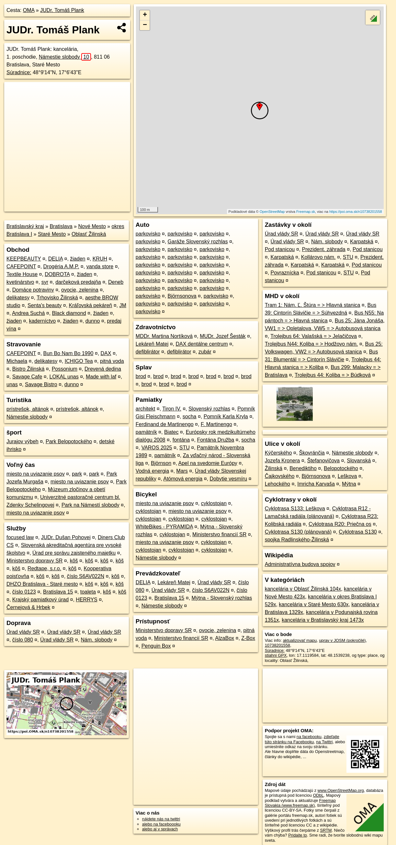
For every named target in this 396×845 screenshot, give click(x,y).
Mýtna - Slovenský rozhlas (221, 598)
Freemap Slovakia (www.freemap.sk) (300, 803)
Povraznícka (284, 272)
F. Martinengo (216, 424)
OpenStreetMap (272, 212)
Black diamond (69, 313)
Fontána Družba (215, 440)
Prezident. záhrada (323, 249)
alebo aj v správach (160, 829)
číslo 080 (22, 639)
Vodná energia (152, 471)
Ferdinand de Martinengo (165, 424)
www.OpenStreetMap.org (341, 790)
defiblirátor (148, 351)
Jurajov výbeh (22, 441)
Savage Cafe (27, 376)
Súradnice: (18, 72)
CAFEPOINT (21, 266)
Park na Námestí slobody (90, 505)
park (77, 474)
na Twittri (324, 741)
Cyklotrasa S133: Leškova (295, 508)
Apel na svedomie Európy (207, 463)
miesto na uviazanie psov (35, 474)
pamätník (146, 432)
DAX (106, 353)
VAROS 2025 (156, 447)
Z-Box (248, 638)
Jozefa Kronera (282, 460)
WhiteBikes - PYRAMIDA (164, 526)
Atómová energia (182, 478)
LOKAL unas (64, 376)
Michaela (16, 361)
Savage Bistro (41, 384)
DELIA (55, 258)
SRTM (326, 830)
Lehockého (277, 484)
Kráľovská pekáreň (90, 305)
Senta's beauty (45, 305)
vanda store (100, 266)
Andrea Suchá (28, 313)
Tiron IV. (171, 408)
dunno (92, 321)
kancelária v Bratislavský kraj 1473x (323, 620)
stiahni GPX (276, 655)
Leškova (347, 476)
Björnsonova (182, 296)
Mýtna (349, 484)
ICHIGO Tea (79, 361)
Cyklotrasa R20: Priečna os (340, 524)
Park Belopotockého (69, 441)
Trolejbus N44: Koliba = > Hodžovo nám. (311, 344)
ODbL (318, 795)
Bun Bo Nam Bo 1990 (68, 353)
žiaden (77, 258)
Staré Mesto (52, 234)
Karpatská (361, 241)
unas (12, 384)
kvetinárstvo (20, 282)
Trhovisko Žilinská (57, 297)
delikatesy (17, 297)
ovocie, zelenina (79, 290)
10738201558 (277, 645)
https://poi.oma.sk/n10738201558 (355, 212)
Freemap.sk (305, 212)
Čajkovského (280, 476)
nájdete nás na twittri (161, 818)
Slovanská (359, 460)
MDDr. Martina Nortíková (164, 336)
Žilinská (273, 468)
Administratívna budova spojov (300, 564)
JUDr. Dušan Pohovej (66, 537)
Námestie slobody (65, 57)
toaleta (88, 592)
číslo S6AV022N (85, 576)
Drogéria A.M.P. (61, 266)
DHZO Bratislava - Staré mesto (42, 584)
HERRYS (86, 599)
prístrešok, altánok (27, 409)
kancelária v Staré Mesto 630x (313, 604)
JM (122, 305)
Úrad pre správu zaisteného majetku (74, 553)
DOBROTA (57, 274)
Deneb (115, 282)
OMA (29, 10)
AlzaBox (224, 638)
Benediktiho (303, 468)
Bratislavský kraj (25, 226)
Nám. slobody (97, 639)
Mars (182, 471)
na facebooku (309, 736)
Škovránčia (312, 453)
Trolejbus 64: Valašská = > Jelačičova (313, 336)
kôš (74, 560)
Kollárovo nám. (318, 257)
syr (44, 282)
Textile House (22, 274)
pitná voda (112, 361)
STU (184, 447)
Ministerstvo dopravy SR (34, 560)
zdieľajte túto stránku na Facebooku (302, 739)
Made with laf (101, 376)
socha (190, 416)
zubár (204, 351)
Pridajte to (297, 835)
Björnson (161, 463)
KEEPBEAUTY (23, 258)
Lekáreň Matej (152, 344)
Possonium (64, 369)
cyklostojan (214, 503)
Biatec (171, 432)
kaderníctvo (42, 321)
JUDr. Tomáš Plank (62, 10)
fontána (181, 440)
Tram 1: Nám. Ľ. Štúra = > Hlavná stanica (312, 305)
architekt (145, 408)
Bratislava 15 (58, 592)
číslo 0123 (24, 592)
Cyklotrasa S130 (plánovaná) (298, 532)
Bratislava (61, 226)
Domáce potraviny (33, 290)
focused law (20, 537)
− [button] (145, 25)
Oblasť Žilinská (89, 234)
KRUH (100, 258)
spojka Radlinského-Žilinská (297, 539)
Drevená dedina (103, 369)
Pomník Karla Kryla (226, 416)
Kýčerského (278, 453)
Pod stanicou (280, 249)
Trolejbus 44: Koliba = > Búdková (333, 375)
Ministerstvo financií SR (219, 534)
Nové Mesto (92, 226)
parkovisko (148, 234)
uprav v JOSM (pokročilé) (342, 640)
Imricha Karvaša (316, 484)
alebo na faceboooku (161, 824)
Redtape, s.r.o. (44, 568)
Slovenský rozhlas (209, 408)
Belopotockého (341, 468)
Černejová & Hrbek (28, 607)
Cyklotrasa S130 (358, 532)
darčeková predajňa (78, 282)
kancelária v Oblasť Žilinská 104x (303, 589)
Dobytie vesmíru (228, 478)
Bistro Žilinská (28, 369)
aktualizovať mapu (300, 640)
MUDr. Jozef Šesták (222, 336)
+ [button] (145, 15)
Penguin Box (156, 646)
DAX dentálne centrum (201, 344)
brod (141, 376)
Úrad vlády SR (23, 632)
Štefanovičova (323, 460)
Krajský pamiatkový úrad (40, 599)
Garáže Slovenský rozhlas (198, 241)
